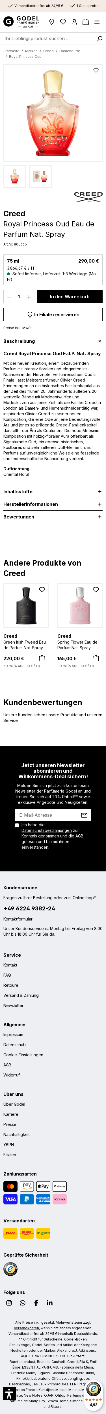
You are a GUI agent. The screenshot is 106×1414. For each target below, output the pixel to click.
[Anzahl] (19, 296)
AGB (79, 836)
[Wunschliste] (63, 21)
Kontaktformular (18, 919)
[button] (9, 1393)
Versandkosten (26, 1328)
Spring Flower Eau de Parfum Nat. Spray (80, 641)
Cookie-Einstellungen (23, 1054)
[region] (53, 126)
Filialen (9, 1154)
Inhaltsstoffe (18, 491)
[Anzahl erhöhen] (29, 296)
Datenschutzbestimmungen (46, 830)
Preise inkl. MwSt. (18, 328)
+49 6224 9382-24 (29, 908)
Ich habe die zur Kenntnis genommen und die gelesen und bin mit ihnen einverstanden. (52, 836)
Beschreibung (19, 341)
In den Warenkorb (70, 296)
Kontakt (10, 965)
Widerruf (11, 1075)
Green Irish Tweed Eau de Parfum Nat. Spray (26, 641)
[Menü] (97, 21)
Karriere (10, 1114)
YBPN (8, 1144)
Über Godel (14, 1104)
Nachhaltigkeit (16, 1134)
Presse (9, 1124)
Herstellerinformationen (30, 504)
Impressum (13, 1034)
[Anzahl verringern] (9, 296)
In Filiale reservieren (53, 313)
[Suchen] (99, 38)
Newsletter (13, 1005)
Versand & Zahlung (21, 995)
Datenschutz (15, 1044)
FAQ (7, 975)
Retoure (10, 985)
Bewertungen (18, 517)
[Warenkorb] (85, 21)
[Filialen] (51, 21)
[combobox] (46, 38)
